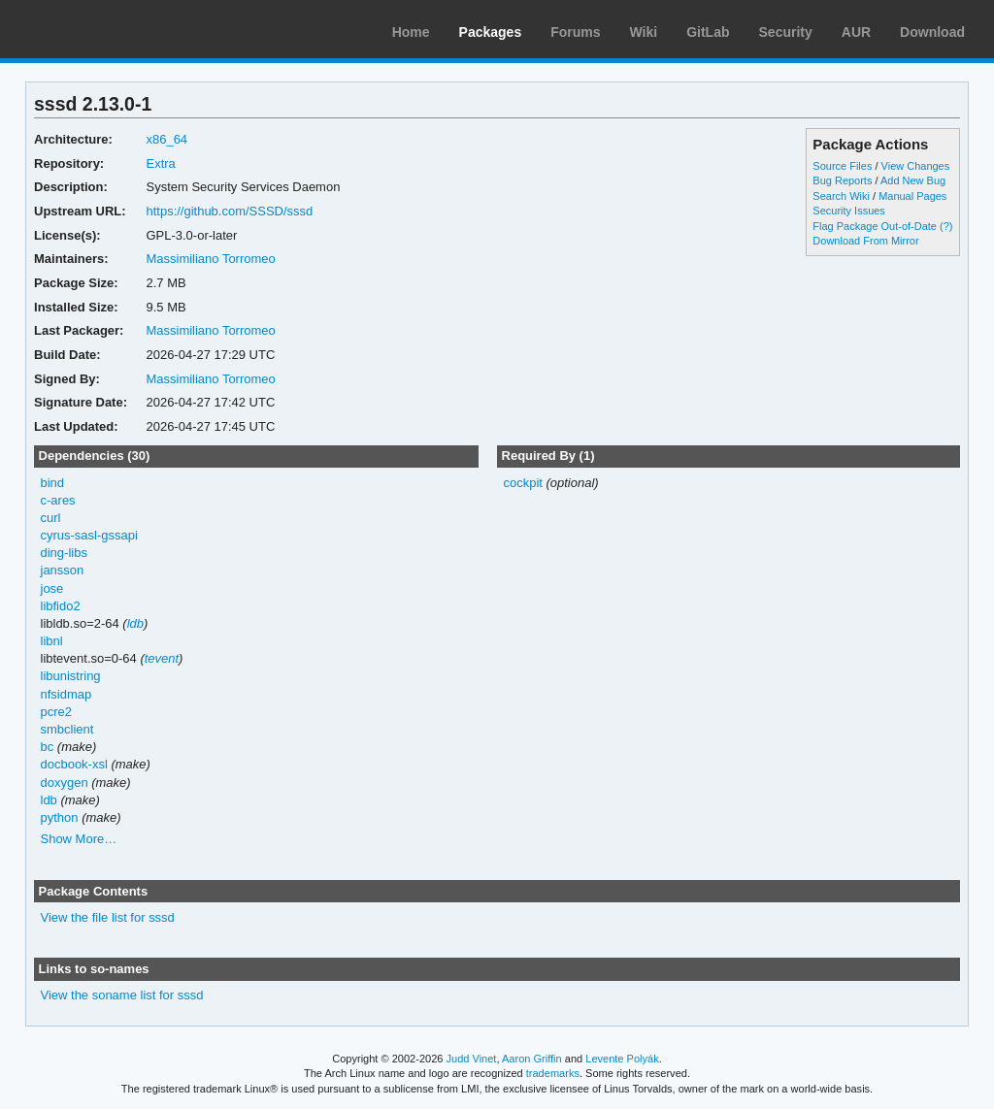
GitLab (707, 32)
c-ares (58, 500)
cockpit (522, 482)
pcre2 (56, 711)
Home (411, 32)
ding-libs (64, 552)
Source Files (842, 166)
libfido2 (61, 606)
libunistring (71, 676)
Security (785, 32)
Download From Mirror (865, 240)
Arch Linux (107, 29)
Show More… (79, 839)
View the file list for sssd (108, 917)
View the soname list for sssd (122, 995)
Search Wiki (841, 196)
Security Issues (848, 210)
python (60, 817)
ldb (135, 623)
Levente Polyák (621, 1058)
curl (51, 517)
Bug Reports (842, 180)
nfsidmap (66, 694)
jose (52, 588)
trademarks (553, 1073)
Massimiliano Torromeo (210, 258)
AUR (856, 32)
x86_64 (166, 139)
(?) (946, 226)
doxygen (64, 782)
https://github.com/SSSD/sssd (229, 211)
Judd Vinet (472, 1058)
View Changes (915, 166)
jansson (62, 570)
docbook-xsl (74, 764)
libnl (52, 641)
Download (932, 32)
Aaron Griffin (532, 1058)
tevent (162, 658)
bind (53, 482)
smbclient (67, 729)
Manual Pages (912, 196)
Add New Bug (912, 180)
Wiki (644, 32)
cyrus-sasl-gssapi (89, 535)
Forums (575, 32)
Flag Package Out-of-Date (874, 226)
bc (47, 746)
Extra (160, 163)
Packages (490, 32)
